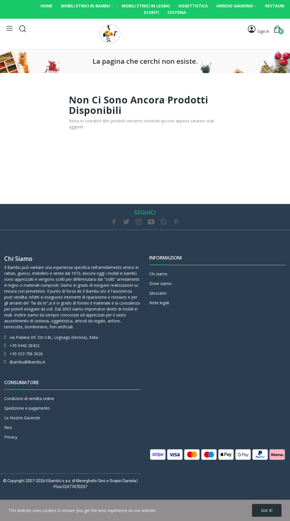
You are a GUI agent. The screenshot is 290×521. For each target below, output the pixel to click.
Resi (8, 427)
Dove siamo (160, 283)
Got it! (266, 510)
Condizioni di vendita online (29, 398)
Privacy (10, 437)
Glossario (158, 293)
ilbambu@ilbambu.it (27, 362)
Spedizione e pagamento (27, 408)
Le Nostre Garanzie (22, 417)
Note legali (159, 302)
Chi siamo (18, 259)
